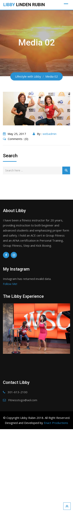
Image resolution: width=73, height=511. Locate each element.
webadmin (49, 134)
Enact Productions (56, 500)
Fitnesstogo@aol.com (22, 477)
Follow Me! (10, 284)
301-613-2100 (17, 469)
